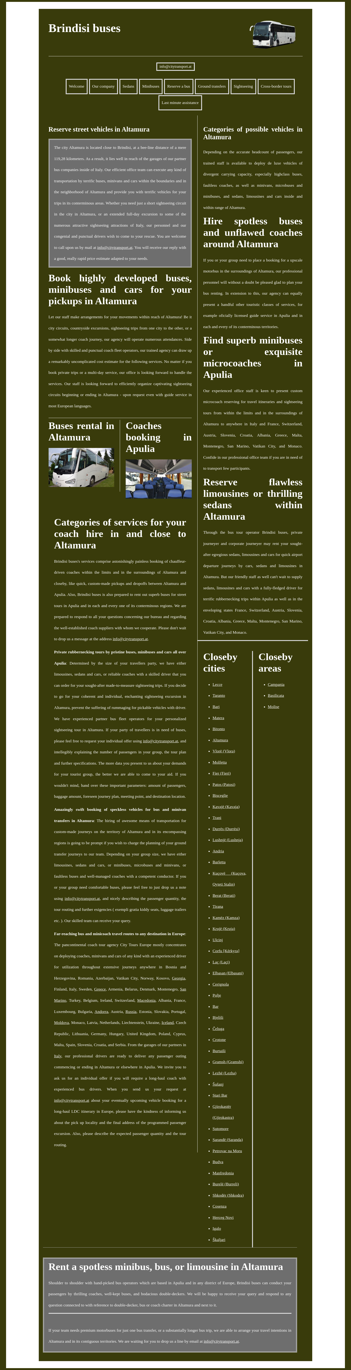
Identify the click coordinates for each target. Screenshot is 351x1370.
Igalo (217, 1228)
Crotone (219, 1039)
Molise (273, 706)
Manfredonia (223, 1173)
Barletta (219, 862)
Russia (130, 1011)
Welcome (76, 86)
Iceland (168, 1022)
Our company (103, 86)
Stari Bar (220, 1095)
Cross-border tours (276, 86)
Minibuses (150, 86)
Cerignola (221, 984)
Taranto (219, 695)
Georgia (178, 978)
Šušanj (218, 1084)
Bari (216, 706)
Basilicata (276, 695)
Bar (215, 1006)
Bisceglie (220, 795)
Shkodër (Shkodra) (228, 1195)
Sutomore (220, 1128)
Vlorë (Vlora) (224, 751)
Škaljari (219, 1239)
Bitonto (219, 728)
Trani (217, 817)
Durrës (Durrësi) (226, 828)
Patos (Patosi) (224, 784)
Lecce (217, 684)
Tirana (218, 906)
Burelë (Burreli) (226, 1184)
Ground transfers (212, 86)
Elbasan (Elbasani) (228, 973)
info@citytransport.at (175, 66)
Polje (217, 995)
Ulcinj (218, 939)
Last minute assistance (180, 102)
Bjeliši (218, 1017)
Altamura (220, 740)
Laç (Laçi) (221, 962)
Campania (276, 684)
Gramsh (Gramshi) (228, 1061)
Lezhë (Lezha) (224, 1073)
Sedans (128, 86)
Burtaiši (219, 1050)
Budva (218, 1161)
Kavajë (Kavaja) (226, 806)
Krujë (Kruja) (224, 928)
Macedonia (146, 1000)
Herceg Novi (223, 1217)
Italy (57, 1056)
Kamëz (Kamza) (226, 917)
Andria (218, 851)
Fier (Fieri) (222, 773)
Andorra (101, 1011)
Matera (218, 717)
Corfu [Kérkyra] (226, 950)
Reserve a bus (178, 86)
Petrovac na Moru (227, 1150)
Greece (100, 989)
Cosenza (220, 1206)
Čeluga (218, 1028)
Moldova (61, 1022)
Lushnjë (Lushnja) (228, 839)
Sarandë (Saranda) (228, 1139)
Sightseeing (243, 86)
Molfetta (220, 762)
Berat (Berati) (224, 895)
